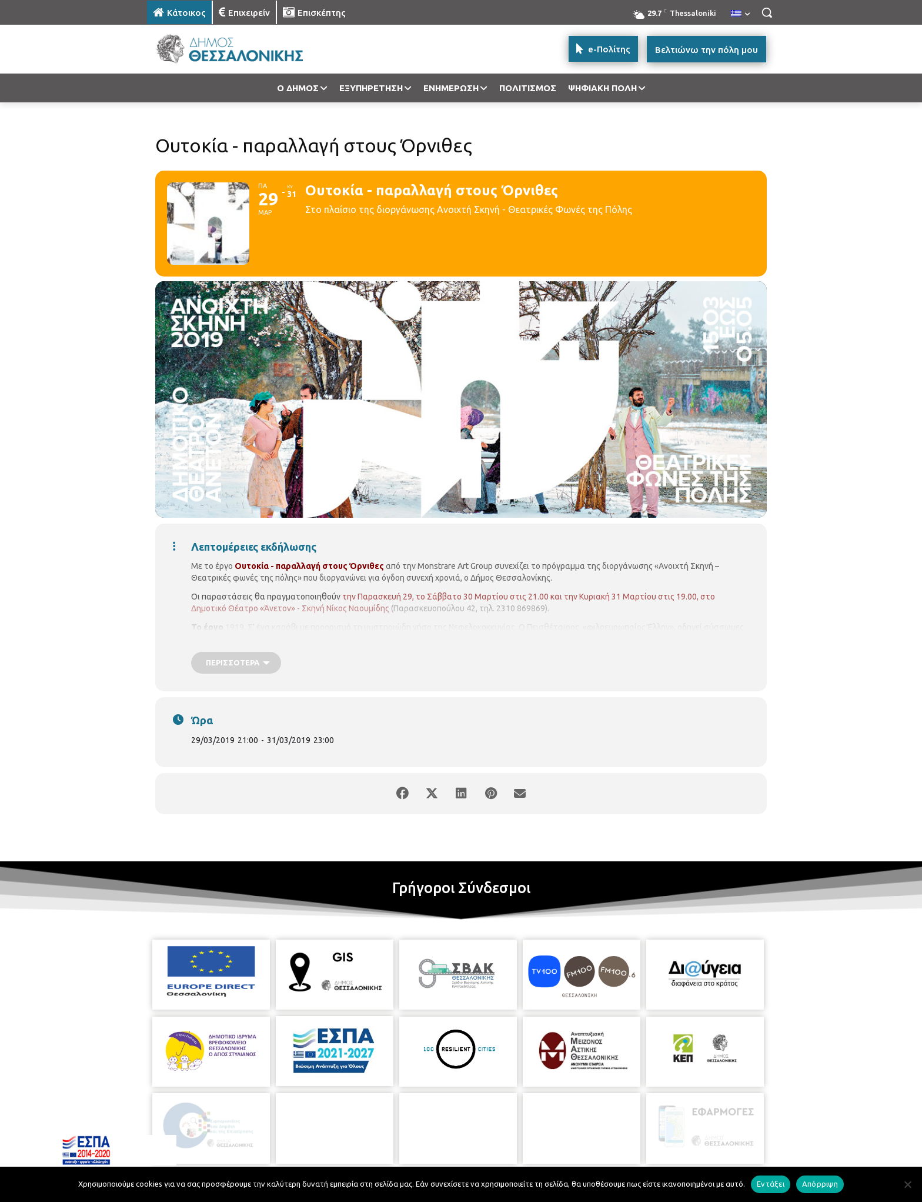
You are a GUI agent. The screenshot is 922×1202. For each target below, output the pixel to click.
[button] (767, 12)
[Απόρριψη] (907, 1184)
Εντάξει (770, 1184)
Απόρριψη (820, 1184)
